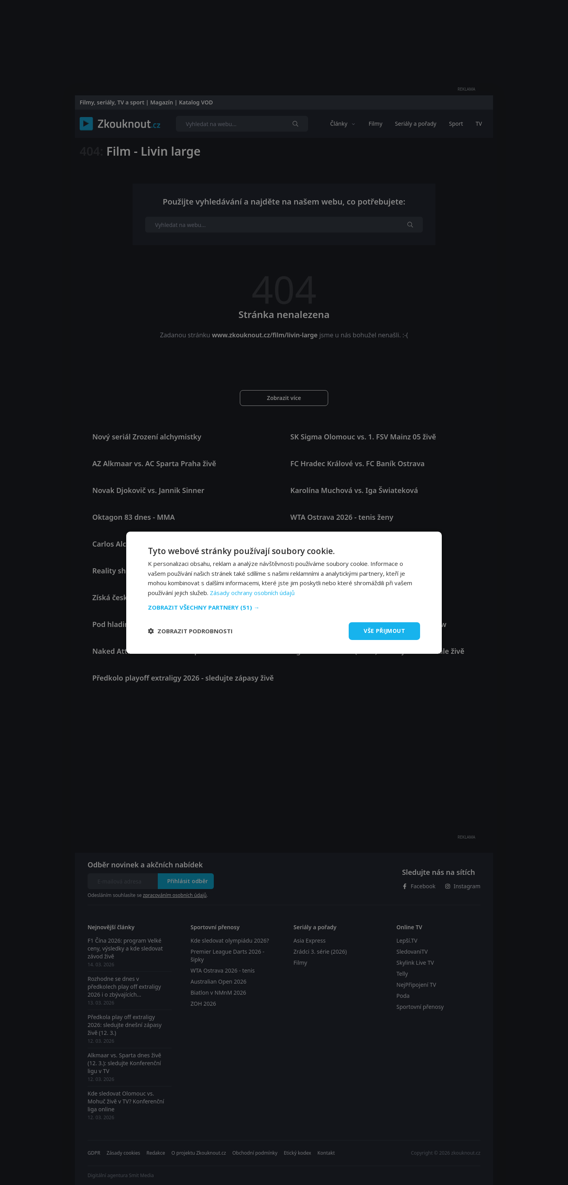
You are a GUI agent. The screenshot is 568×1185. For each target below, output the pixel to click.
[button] (284, 607)
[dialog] (284, 592)
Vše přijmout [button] (384, 630)
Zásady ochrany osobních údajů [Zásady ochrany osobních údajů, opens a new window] (252, 593)
